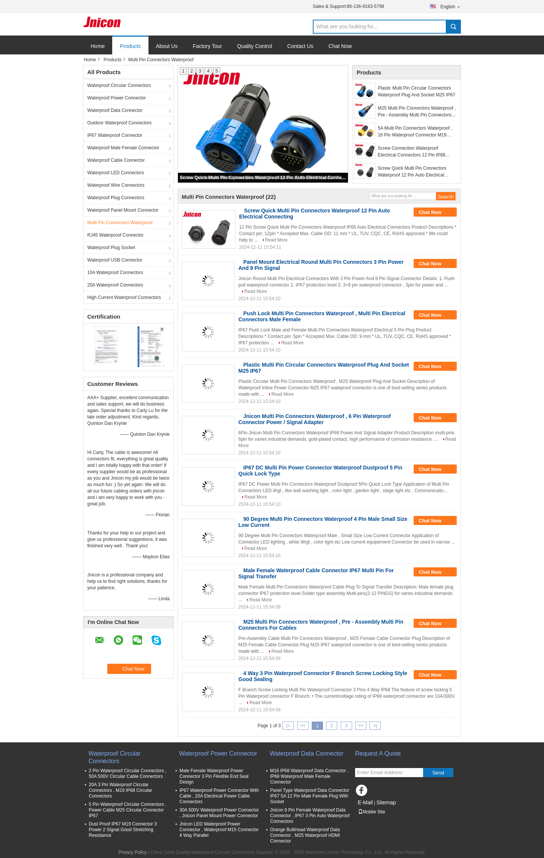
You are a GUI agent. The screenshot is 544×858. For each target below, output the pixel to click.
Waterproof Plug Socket (111, 247)
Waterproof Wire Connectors (116, 185)
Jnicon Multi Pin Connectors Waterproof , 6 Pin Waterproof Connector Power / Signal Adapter (314, 419)
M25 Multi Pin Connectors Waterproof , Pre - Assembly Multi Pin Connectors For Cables (417, 111)
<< (302, 725)
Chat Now (340, 46)
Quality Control (254, 46)
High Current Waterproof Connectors (124, 297)
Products (130, 46)
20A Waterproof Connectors (115, 285)
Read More (276, 240)
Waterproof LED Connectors (115, 172)
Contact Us (300, 46)
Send (438, 773)
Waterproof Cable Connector (116, 160)
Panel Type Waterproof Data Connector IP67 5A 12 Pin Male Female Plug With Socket (309, 796)
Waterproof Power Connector (116, 98)
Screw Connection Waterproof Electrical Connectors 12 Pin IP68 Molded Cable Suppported (411, 152)
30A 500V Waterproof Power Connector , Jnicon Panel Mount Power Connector (219, 812)
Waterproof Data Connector (114, 110)
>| (375, 725)
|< (288, 725)
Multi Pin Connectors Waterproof (120, 222)
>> (360, 725)
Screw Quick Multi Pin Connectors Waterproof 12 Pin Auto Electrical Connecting (263, 177)
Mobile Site (371, 812)
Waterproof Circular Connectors (119, 85)
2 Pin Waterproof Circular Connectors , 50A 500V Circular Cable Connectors (128, 773)
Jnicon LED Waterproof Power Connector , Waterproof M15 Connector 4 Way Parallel (219, 829)
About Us (167, 46)
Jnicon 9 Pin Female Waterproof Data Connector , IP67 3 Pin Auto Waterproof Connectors (309, 815)
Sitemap (386, 802)
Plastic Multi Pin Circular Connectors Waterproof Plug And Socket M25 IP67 (416, 91)
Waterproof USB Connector (114, 260)
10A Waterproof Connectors (115, 272)
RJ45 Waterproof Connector (115, 235)
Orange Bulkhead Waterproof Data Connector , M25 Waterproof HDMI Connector (305, 835)
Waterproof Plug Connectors (115, 197)
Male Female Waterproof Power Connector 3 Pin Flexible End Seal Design (214, 776)
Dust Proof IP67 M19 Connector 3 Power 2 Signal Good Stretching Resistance (123, 829)
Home (98, 46)
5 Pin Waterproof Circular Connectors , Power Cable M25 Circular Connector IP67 (128, 810)
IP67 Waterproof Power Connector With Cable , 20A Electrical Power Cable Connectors (219, 796)
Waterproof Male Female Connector (123, 147)
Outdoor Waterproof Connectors (119, 122)
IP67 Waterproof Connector (114, 135)
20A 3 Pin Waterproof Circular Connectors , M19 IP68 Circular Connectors (120, 790)
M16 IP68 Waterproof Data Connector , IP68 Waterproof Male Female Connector (309, 776)
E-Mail (365, 802)
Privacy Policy (132, 852)
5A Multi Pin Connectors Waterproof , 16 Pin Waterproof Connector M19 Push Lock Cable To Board (415, 131)
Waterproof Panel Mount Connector (122, 210)
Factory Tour (207, 46)
